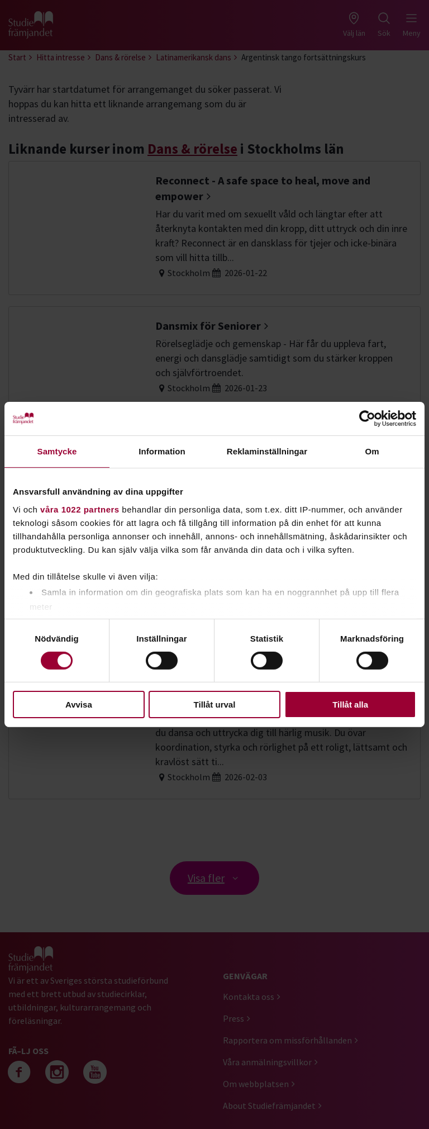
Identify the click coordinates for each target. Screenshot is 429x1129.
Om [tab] (372, 451)
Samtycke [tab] (57, 451)
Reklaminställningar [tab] (267, 451)
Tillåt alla (350, 704)
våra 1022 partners (80, 509)
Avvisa (78, 704)
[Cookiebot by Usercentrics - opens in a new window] (367, 418)
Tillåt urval (215, 704)
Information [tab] (162, 451)
